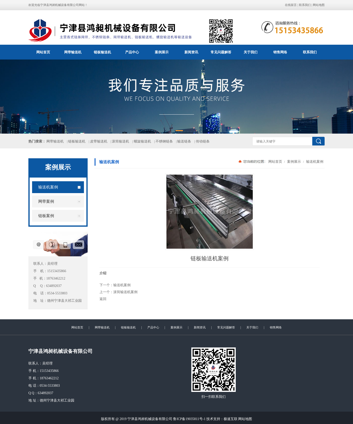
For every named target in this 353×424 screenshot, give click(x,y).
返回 (102, 299)
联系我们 (305, 5)
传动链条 (203, 141)
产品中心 (132, 52)
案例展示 (162, 52)
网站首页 (43, 52)
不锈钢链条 (164, 141)
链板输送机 (102, 52)
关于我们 (250, 52)
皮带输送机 (98, 141)
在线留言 (291, 5)
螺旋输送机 (142, 141)
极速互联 (230, 419)
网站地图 (319, 5)
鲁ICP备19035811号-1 (189, 419)
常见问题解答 (221, 52)
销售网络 (280, 52)
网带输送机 (72, 52)
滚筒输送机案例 (125, 292)
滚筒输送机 (120, 141)
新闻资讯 (191, 52)
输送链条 (184, 141)
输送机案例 (314, 161)
